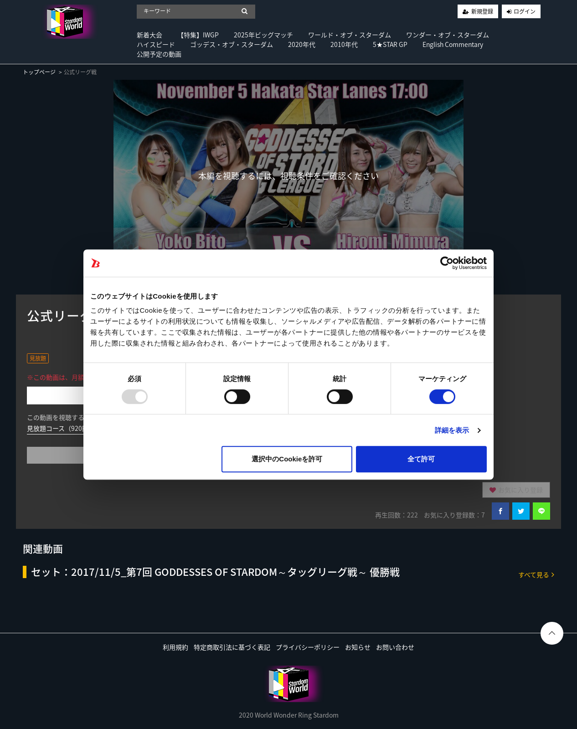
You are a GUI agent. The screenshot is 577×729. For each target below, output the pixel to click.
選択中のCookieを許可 (287, 459)
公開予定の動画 (159, 53)
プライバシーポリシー (308, 646)
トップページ (39, 72)
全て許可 (421, 459)
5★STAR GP (390, 44)
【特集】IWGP (198, 34)
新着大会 (149, 34)
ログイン (525, 11)
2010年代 (344, 44)
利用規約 (175, 646)
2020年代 (301, 44)
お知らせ (358, 646)
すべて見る (536, 574)
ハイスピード (156, 44)
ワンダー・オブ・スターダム (447, 34)
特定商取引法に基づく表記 (232, 646)
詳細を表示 (452, 430)
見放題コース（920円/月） (65, 428)
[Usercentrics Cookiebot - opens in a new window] (447, 263)
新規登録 (482, 11)
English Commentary (452, 44)
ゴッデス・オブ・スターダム (231, 44)
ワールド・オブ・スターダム (349, 34)
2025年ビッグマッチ (263, 34)
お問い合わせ (395, 646)
